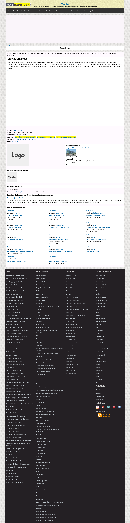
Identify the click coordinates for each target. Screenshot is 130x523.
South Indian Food (72, 364)
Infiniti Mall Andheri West (58, 261)
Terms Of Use (100, 399)
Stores (79, 11)
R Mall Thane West (12, 431)
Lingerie (38, 399)
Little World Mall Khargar (14, 370)
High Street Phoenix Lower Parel (60, 251)
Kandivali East (60, 225)
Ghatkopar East (101, 297)
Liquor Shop (40, 402)
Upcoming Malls (89, 11)
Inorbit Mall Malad (12, 346)
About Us (99, 390)
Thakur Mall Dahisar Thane (58, 239)
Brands (23, 11)
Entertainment (40, 324)
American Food (71, 276)
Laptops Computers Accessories (47, 393)
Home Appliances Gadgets (45, 365)
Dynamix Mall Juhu (12, 306)
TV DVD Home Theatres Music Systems (49, 502)
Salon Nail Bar (41, 465)
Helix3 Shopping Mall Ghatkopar (17, 330)
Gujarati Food (70, 321)
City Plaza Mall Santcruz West (16, 291)
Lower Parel (59, 249)
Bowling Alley (40, 300)
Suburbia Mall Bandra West (15, 458)
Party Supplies (41, 438)
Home (8, 45)
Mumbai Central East (103, 349)
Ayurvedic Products (42, 285)
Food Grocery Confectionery (75, 315)
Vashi (15, 237)
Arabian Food (70, 279)
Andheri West (18, 130)
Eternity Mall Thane (12, 309)
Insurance (39, 381)
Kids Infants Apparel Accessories (25, 137)
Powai (98, 358)
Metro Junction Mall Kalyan (16, 261)
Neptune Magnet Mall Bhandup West (18, 394)
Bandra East (100, 279)
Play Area (39, 459)
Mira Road (99, 340)
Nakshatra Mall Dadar (13, 391)
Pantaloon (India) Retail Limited (25, 139)
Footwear (39, 342)
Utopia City (9, 470)
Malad (98, 333)
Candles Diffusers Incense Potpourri (48, 306)
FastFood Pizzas (71, 306)
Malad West (59, 213)
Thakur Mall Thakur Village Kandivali (18, 464)
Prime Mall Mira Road (13, 422)
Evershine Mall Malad (13, 312)
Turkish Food (70, 370)
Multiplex (39, 417)
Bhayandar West (101, 288)
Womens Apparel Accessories (66, 137)
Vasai (97, 373)
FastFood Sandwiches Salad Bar (77, 309)
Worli (97, 382)
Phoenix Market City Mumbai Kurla (98, 227)
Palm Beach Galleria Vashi (15, 413)
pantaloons (16, 141)
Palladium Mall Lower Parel (15, 410)
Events (58, 11)
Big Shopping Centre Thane (15, 282)
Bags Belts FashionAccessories (46, 288)
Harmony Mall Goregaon (14, 327)
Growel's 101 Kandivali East (59, 227)
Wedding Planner (42, 511)
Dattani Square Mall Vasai (14, 300)
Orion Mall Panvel (12, 407)
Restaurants (70, 358)
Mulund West (18, 225)
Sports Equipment (42, 481)
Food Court (69, 312)
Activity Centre (41, 276)
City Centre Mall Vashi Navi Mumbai (18, 288)
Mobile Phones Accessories (45, 414)
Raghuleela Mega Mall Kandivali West (20, 251)
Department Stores (42, 315)
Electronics (39, 321)
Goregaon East (101, 303)
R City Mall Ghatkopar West (95, 215)
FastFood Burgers (72, 297)
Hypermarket (40, 375)
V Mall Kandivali (11, 473)
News (66, 11)
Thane (57, 237)
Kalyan (16, 259)
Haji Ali (98, 309)
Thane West (100, 370)
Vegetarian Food (71, 373)
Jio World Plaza (11, 355)
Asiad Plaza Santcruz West (15, 276)
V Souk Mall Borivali (12, 476)
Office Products (41, 423)
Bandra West (100, 282)
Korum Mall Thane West (14, 361)
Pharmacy (39, 450)
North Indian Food (72, 352)
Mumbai (65, 4)
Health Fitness (41, 362)
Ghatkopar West (97, 213)
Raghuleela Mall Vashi (13, 437)
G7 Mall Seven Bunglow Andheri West (18, 318)
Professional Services (43, 462)
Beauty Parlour (41, 294)
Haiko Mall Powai (12, 324)
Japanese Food (71, 333)
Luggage (39, 405)
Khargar (98, 324)
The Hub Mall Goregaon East (16, 467)
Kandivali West (18, 249)
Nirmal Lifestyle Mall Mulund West (17, 398)
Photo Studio (40, 453)
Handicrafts (40, 356)
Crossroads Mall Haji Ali (14, 297)
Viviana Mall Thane (92, 251)
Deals (41, 11)
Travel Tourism (41, 499)
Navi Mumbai (100, 355)
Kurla (94, 225)
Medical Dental (41, 408)
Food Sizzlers (70, 318)
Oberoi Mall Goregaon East (15, 401)
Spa (37, 477)
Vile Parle (99, 379)
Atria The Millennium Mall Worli (16, 279)
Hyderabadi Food (71, 324)
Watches (39, 508)
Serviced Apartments (43, 468)
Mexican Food (70, 346)
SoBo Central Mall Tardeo (14, 452)
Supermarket (40, 490)
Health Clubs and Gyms (44, 359)
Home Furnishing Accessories (46, 368)
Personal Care (41, 444)
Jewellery (39, 384)
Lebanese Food (71, 340)
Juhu (97, 312)
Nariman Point (100, 352)
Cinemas (39, 309)
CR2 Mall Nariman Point (14, 294)
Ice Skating (39, 378)
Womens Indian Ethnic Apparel (46, 517)
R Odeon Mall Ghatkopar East (16, 434)
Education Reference (43, 318)
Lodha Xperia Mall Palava (14, 373)
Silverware (39, 474)
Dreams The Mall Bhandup (15, 303)
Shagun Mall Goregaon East (15, 449)
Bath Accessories (42, 291)
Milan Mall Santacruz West (15, 388)
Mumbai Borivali (101, 346)
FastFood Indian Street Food (75, 303)
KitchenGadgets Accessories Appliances (49, 390)
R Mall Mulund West (14, 227)
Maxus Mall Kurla (12, 379)
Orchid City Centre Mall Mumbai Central (19, 404)
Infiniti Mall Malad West (57, 215)
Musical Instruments (42, 420)
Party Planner (40, 435)
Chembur (17, 213)
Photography (40, 456)
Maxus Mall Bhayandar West (96, 239)
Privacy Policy (100, 396)
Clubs (38, 312)
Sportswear (40, 484)
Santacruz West (101, 361)
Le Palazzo (10, 367)
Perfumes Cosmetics (43, 441)
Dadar (98, 294)
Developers (49, 11)
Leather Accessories (43, 396)
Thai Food (69, 367)
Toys (37, 496)
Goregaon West (101, 306)
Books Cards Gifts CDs (43, 297)
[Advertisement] (65, 29)
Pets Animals (40, 447)
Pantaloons (11, 211)
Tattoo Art (39, 493)
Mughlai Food (70, 349)
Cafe (67, 291)
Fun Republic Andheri (13, 315)
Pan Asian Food (71, 355)
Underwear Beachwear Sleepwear (47, 505)
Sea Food (69, 361)
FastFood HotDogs (72, 300)
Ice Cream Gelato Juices (74, 327)
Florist (38, 339)
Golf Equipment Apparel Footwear (47, 353)
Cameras (39, 303)
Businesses (32, 11)
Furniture (39, 345)
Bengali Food (70, 288)
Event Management (42, 327)
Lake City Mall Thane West (15, 364)
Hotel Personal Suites (43, 372)
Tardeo (98, 364)
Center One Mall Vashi (15, 239)
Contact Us (99, 393)
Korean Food (70, 337)
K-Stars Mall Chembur (15, 215)
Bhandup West (101, 285)
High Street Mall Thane (13, 333)
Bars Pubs (69, 285)
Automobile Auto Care (43, 282)
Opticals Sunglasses (43, 426)
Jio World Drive (11, 352)
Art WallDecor (40, 279)
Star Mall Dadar (11, 455)
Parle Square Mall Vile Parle (15, 416)
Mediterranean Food (72, 343)
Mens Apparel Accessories (46, 137)
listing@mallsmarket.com (24, 192)
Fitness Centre (41, 336)
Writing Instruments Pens (44, 520)
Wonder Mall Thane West (14, 482)
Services (39, 471)
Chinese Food (70, 294)
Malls (72, 11)
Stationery (39, 487)
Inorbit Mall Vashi (12, 349)
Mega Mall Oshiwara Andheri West (77, 148)
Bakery (68, 282)
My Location (12, 11)
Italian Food (70, 330)
